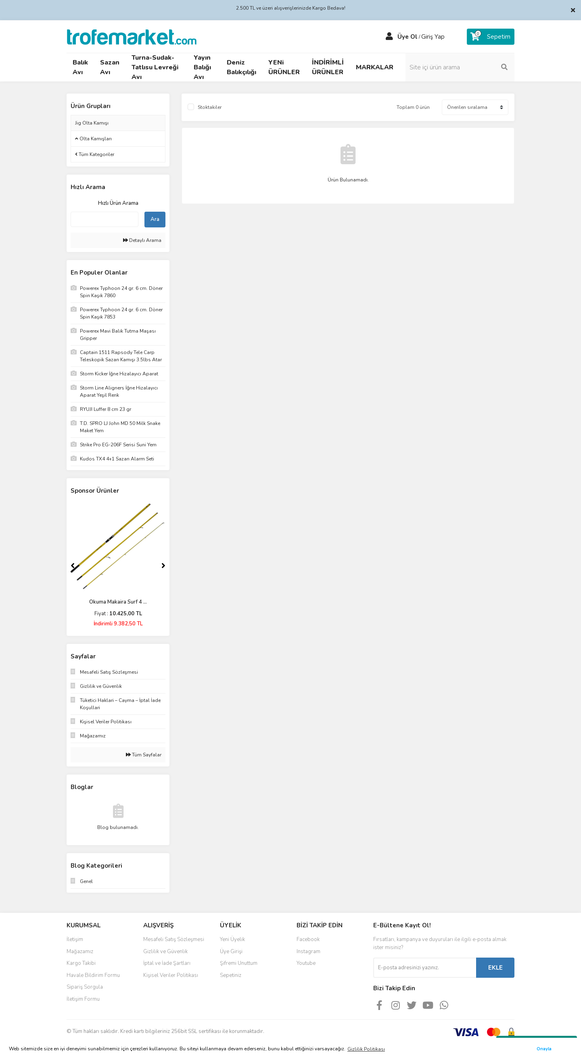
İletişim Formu (83, 999)
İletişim (75, 939)
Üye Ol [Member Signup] (407, 37)
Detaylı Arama (142, 240)
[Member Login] (389, 37)
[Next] (163, 566)
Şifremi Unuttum (238, 963)
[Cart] (490, 37)
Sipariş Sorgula (85, 987)
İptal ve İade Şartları (166, 963)
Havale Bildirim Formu (93, 975)
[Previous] (73, 566)
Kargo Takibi (81, 963)
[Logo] (131, 36)
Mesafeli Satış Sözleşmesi (173, 939)
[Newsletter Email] (424, 968)
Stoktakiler (210, 107)
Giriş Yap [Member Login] (433, 37)
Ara (154, 219)
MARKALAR (374, 67)
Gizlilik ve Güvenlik (165, 951)
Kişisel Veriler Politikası (170, 975)
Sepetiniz (230, 975)
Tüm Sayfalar (143, 755)
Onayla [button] (544, 1049)
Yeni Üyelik (232, 939)
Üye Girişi (231, 951)
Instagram (308, 951)
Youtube (306, 963)
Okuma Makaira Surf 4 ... (118, 602)
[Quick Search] (104, 219)
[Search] (459, 67)
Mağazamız (80, 951)
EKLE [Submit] (495, 968)
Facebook (308, 939)
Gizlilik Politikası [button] (366, 1049)
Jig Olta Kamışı (92, 123)
